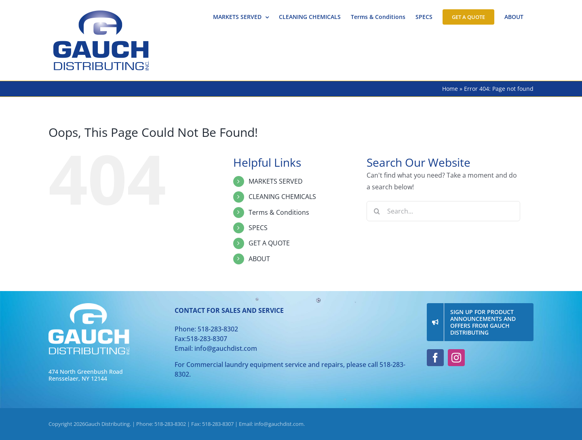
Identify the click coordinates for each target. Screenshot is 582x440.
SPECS (258, 227)
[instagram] (456, 357)
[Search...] (443, 211)
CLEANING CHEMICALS (282, 196)
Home (450, 88)
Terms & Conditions (279, 212)
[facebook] (435, 357)
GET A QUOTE (269, 243)
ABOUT (259, 258)
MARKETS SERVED (276, 181)
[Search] (377, 211)
